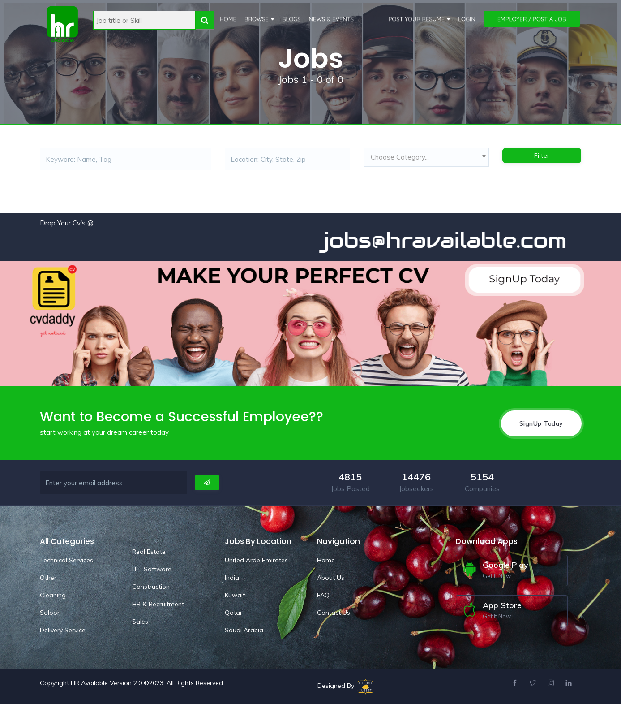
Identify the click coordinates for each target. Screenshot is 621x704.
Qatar (233, 613)
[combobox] (426, 159)
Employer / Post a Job (531, 18)
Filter (542, 155)
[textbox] (426, 157)
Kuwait (235, 595)
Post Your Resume (417, 18)
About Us (330, 578)
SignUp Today (541, 423)
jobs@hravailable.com (453, 240)
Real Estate (149, 552)
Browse (256, 18)
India (232, 578)
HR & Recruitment (158, 604)
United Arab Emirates (256, 560)
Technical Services (66, 560)
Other (48, 578)
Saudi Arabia (244, 630)
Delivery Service (63, 630)
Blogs (291, 18)
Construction (151, 587)
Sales (140, 622)
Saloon (50, 613)
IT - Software (151, 569)
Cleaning (53, 595)
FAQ (323, 595)
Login (466, 18)
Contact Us (333, 613)
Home (228, 18)
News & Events (331, 18)
